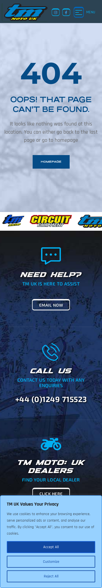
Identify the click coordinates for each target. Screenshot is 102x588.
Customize (51, 561)
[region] (51, 541)
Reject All (51, 576)
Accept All (51, 547)
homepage (51, 161)
